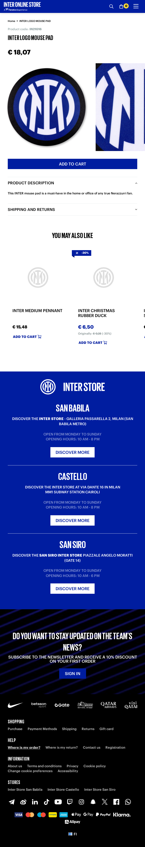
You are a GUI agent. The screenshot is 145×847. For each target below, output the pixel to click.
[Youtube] (58, 802)
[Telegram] (12, 802)
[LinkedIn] (35, 802)
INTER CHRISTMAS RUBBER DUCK (96, 313)
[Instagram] (81, 802)
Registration (115, 747)
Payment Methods (42, 729)
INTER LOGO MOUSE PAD (35, 21)
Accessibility (68, 771)
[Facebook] (116, 802)
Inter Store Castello (63, 789)
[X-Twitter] (105, 802)
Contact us (91, 747)
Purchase (15, 729)
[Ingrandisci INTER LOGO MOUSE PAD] (46, 107)
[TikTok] (46, 802)
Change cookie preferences (30, 771)
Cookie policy (94, 766)
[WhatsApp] (128, 802)
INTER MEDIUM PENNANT (37, 310)
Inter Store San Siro (100, 789)
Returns (88, 729)
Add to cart (72, 164)
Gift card (106, 729)
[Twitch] (70, 802)
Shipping (69, 729)
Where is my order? (24, 747)
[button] (72, 834)
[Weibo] (23, 802)
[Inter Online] (22, 6)
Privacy (72, 766)
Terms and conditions (44, 766)
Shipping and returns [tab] (31, 209)
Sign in (72, 673)
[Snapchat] (93, 802)
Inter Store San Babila (25, 789)
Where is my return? (61, 747)
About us (15, 766)
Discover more (72, 452)
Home (11, 21)
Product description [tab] (31, 182)
